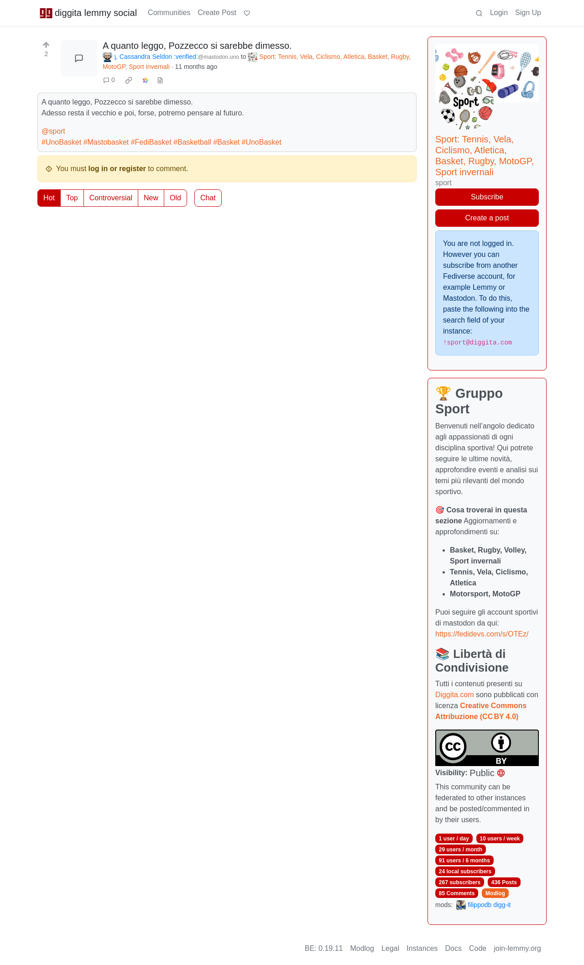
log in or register (117, 168)
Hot (49, 198)
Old (175, 198)
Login (499, 12)
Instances (422, 948)
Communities (169, 12)
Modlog (495, 893)
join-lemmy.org (517, 948)
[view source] (160, 80)
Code (477, 948)
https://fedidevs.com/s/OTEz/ (482, 634)
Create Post (217, 12)
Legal (390, 948)
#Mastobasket (106, 142)
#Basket (226, 142)
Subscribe (487, 197)
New (151, 198)
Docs (453, 948)
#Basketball (192, 142)
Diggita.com (454, 695)
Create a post (487, 218)
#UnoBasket (61, 142)
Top (72, 198)
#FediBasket (151, 142)
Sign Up (528, 12)
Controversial (110, 198)
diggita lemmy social (88, 12)
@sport (53, 131)
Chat (208, 198)
